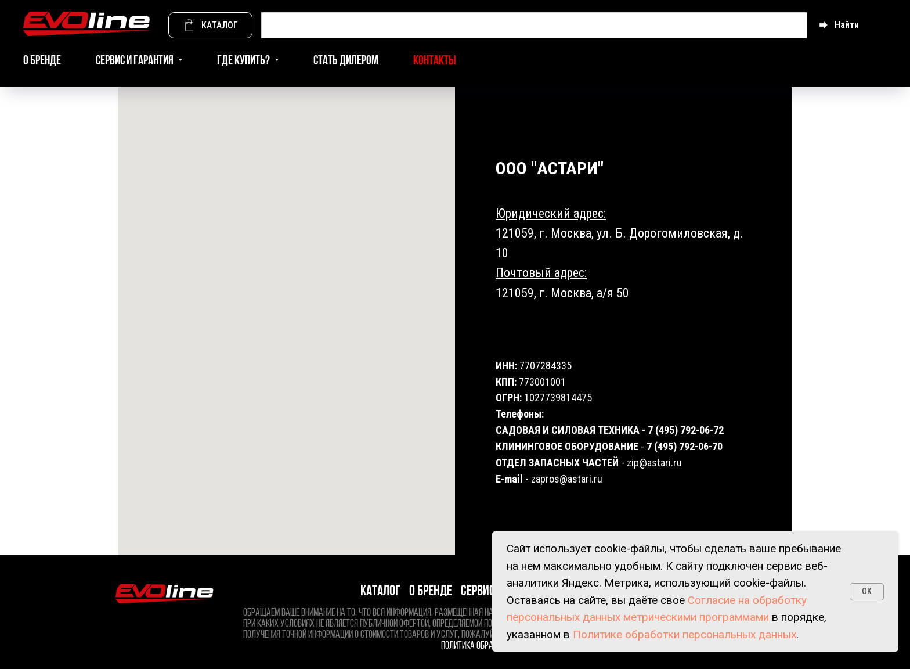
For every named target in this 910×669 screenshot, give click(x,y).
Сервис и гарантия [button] (135, 61)
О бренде (42, 61)
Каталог (380, 591)
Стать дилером (345, 61)
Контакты (434, 61)
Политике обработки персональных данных (684, 634)
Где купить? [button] (244, 61)
